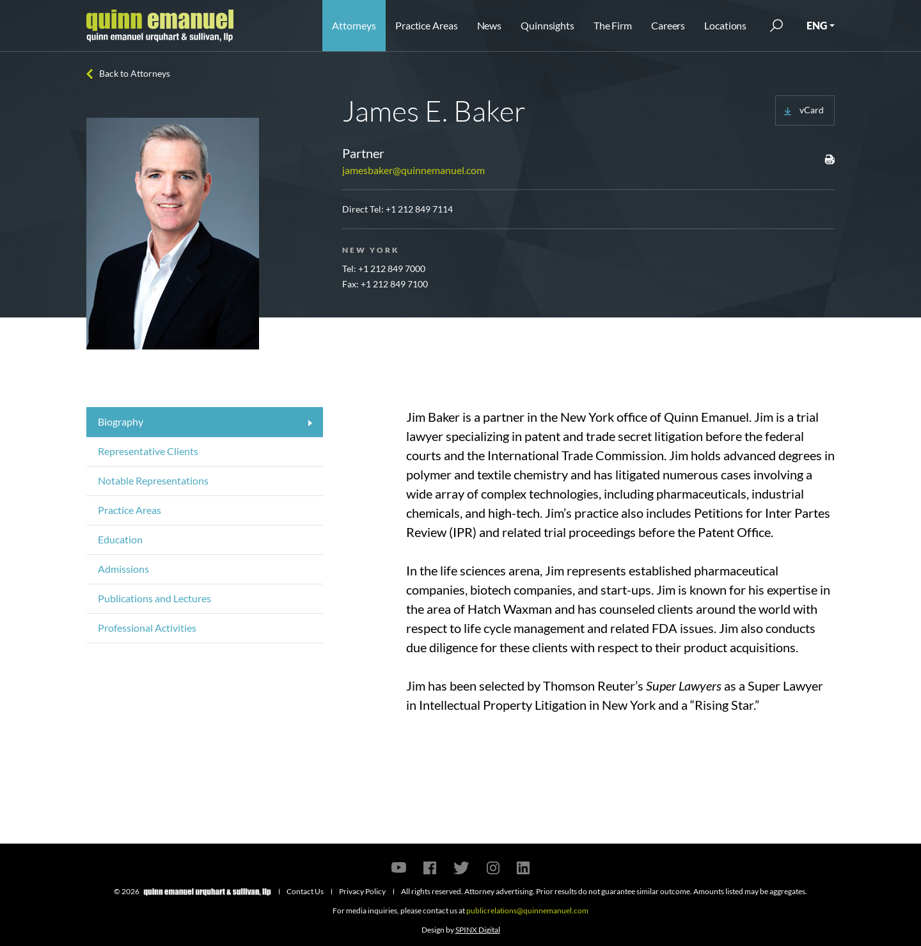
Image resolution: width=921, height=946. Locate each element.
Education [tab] (120, 539)
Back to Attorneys (134, 73)
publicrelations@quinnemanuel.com (527, 910)
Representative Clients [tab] (148, 451)
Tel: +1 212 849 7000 (383, 268)
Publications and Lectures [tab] (154, 598)
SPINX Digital (477, 929)
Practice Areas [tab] (129, 510)
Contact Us (305, 891)
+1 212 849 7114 (419, 209)
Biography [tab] (120, 421)
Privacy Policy (362, 891)
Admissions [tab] (123, 569)
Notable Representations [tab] (153, 480)
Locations (725, 25)
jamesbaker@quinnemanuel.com (413, 170)
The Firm (613, 25)
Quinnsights (547, 25)
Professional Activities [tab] (147, 627)
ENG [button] (817, 25)
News (489, 25)
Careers (668, 25)
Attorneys (354, 25)
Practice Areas (426, 25)
